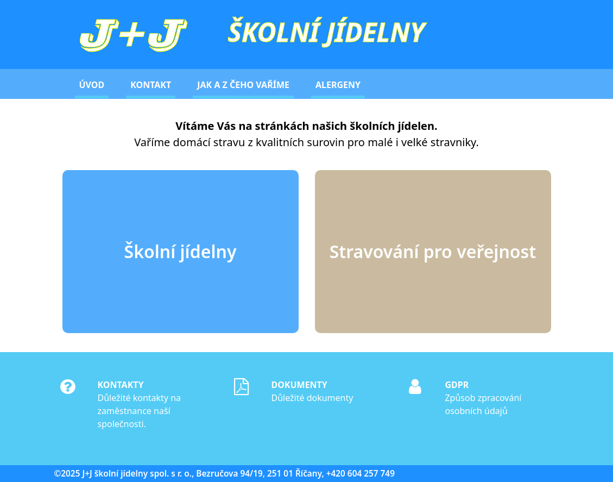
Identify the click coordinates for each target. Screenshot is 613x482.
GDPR (457, 385)
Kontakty (120, 385)
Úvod (92, 85)
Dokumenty (299, 385)
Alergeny (338, 85)
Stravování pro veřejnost (433, 251)
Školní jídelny (180, 251)
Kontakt (150, 85)
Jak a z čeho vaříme (243, 85)
